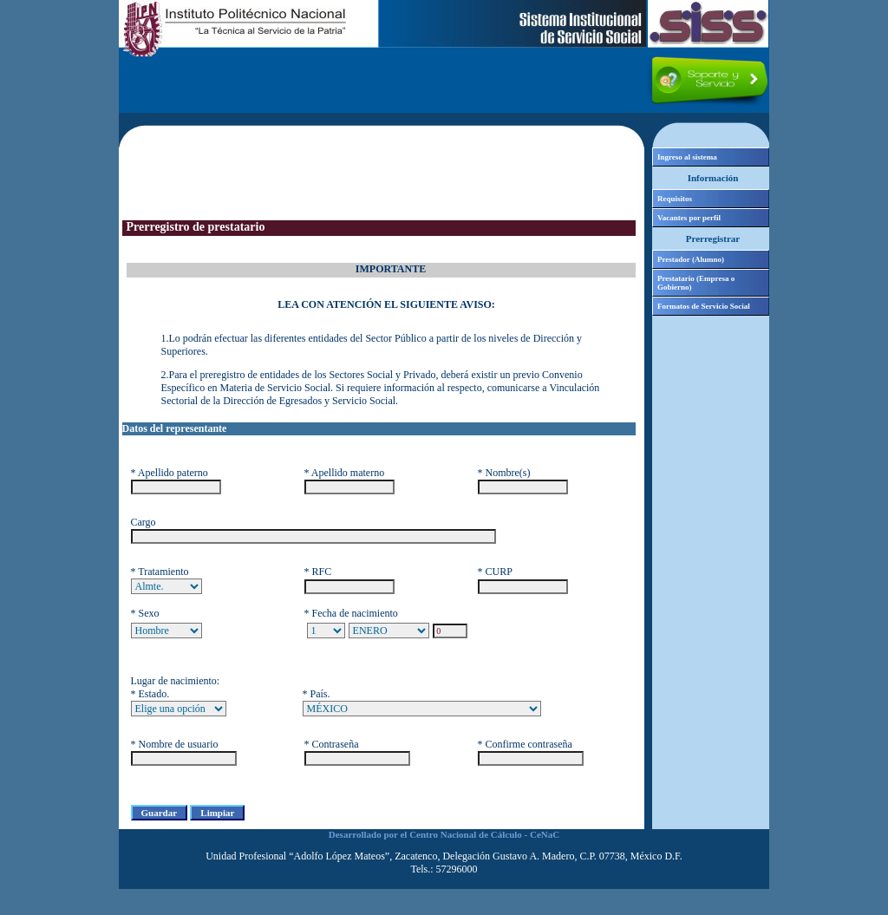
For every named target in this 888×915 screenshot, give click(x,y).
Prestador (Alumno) (690, 259)
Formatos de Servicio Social (703, 306)
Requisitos (674, 198)
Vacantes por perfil (689, 217)
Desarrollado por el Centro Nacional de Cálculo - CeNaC (444, 834)
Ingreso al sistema (687, 157)
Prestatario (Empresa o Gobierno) (696, 282)
